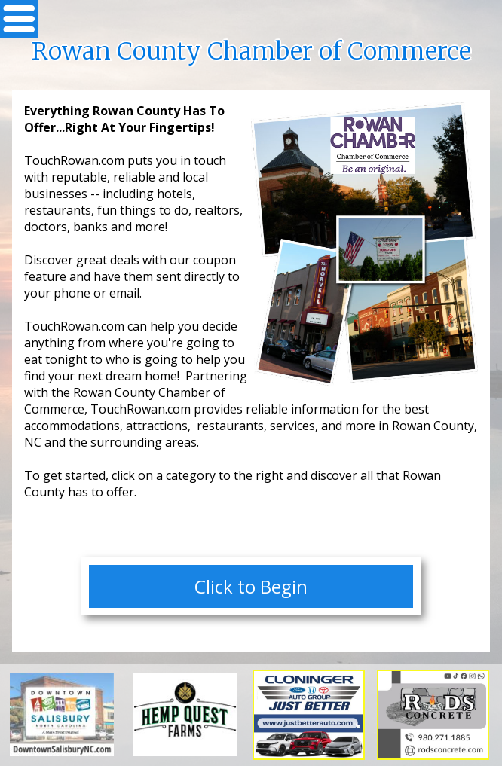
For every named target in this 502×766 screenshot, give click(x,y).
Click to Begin (251, 586)
